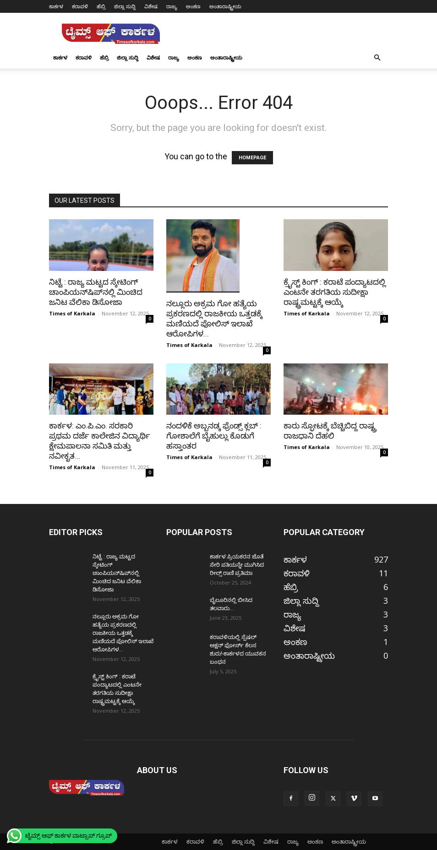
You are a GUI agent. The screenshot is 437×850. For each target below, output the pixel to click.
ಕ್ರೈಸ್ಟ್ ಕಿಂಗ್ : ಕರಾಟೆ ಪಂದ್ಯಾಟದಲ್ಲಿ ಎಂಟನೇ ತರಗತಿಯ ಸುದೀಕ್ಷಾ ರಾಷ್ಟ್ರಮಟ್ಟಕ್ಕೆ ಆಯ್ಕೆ (335, 292)
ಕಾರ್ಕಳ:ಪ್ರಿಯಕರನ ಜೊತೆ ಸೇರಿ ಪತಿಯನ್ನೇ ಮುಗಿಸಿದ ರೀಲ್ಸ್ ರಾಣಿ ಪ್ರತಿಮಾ (237, 564)
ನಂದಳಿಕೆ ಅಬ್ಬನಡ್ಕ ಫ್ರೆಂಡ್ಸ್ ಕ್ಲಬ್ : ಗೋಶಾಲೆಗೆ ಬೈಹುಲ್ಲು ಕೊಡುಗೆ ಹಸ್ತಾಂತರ (214, 435)
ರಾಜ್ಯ (171, 6)
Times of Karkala (72, 313)
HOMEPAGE (252, 158)
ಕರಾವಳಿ (80, 6)
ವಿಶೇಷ (151, 6)
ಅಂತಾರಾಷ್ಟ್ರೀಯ (225, 6)
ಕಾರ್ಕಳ (56, 6)
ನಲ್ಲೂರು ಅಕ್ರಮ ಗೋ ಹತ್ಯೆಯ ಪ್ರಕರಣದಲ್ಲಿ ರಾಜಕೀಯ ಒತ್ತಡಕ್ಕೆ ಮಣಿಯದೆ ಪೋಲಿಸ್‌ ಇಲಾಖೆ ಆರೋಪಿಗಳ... (123, 633)
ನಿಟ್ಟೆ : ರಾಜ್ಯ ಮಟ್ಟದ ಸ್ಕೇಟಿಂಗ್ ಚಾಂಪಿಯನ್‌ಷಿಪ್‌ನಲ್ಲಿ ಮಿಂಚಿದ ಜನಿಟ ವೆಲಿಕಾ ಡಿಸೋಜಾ (95, 292)
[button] (377, 57)
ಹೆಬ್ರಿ (101, 6)
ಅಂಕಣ (193, 6)
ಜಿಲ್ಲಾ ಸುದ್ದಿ (125, 6)
